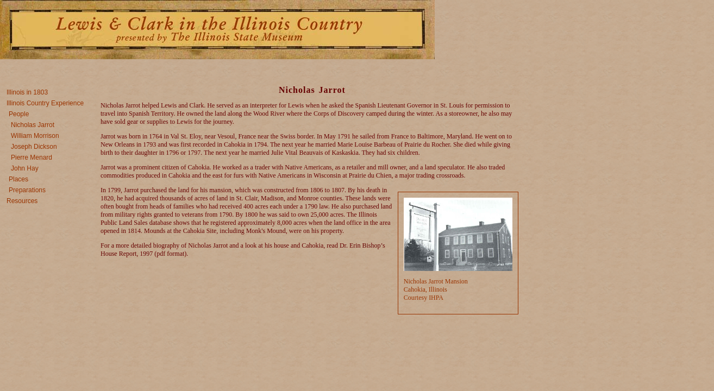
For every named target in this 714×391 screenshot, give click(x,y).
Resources (22, 201)
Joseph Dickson (34, 146)
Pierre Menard (31, 157)
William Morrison (35, 136)
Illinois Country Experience (45, 103)
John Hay (25, 168)
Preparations (27, 190)
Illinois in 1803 (27, 92)
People (19, 114)
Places (18, 179)
